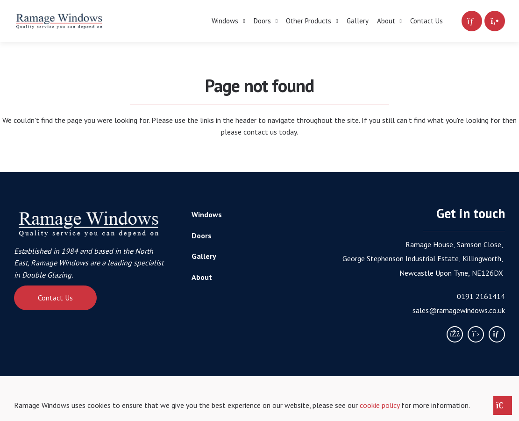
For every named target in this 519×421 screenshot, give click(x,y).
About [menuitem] (386, 20)
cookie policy (379, 405)
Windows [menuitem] (225, 20)
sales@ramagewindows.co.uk (458, 310)
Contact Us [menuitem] (426, 20)
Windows (207, 214)
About (202, 277)
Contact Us (55, 297)
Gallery (204, 256)
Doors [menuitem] (262, 20)
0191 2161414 (481, 296)
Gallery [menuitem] (358, 20)
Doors (202, 235)
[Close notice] (502, 405)
